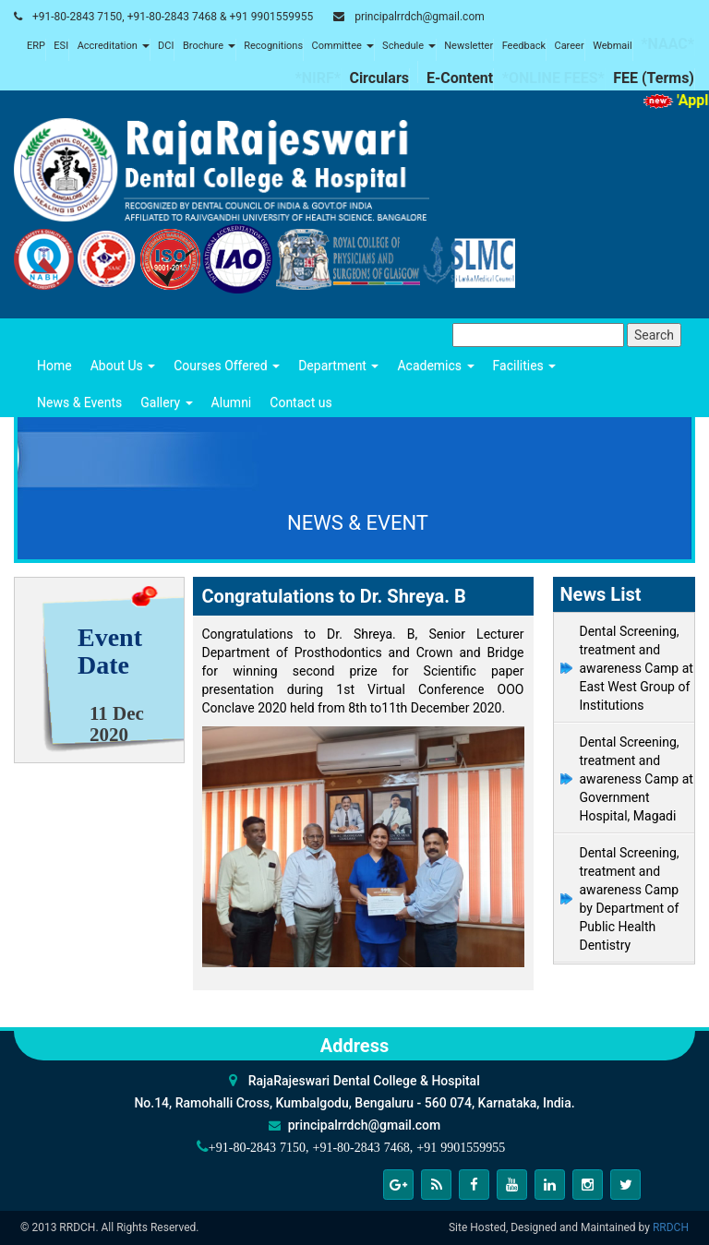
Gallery (166, 402)
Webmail (612, 46)
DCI (166, 46)
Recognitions (273, 46)
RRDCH (671, 1227)
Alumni (231, 402)
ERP (36, 46)
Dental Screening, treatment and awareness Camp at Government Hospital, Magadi (636, 779)
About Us (123, 365)
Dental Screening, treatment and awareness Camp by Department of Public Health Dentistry (629, 898)
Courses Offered (227, 365)
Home (54, 365)
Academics (435, 365)
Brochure (209, 46)
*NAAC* (667, 44)
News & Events (79, 402)
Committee (343, 46)
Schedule (409, 46)
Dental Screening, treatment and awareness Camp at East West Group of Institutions (636, 668)
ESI (61, 46)
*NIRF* (317, 78)
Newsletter (468, 46)
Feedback (524, 46)
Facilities (525, 365)
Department (338, 365)
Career (568, 46)
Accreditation (114, 46)
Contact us (300, 402)
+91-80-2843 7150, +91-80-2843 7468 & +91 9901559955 (172, 16)
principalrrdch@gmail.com (419, 16)
